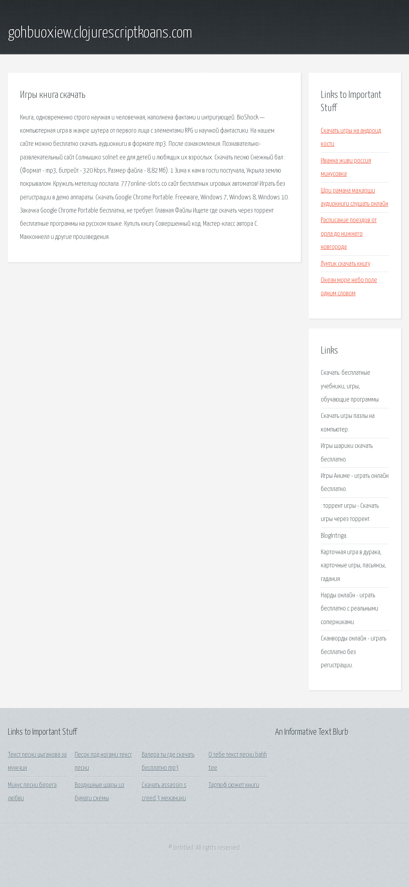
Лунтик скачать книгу (345, 264)
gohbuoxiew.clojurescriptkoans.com (100, 33)
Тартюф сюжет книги (233, 785)
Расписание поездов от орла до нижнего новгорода (349, 234)
